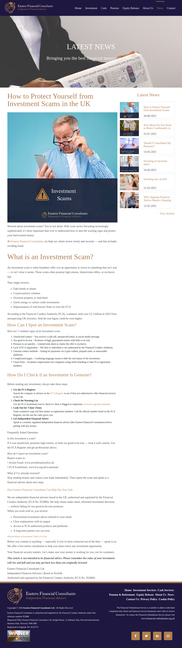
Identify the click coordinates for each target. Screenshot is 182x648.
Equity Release (131, 8)
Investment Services (144, 590)
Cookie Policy (167, 599)
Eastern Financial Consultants (27, 241)
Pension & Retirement (122, 594)
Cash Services (166, 590)
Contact (171, 8)
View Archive (167, 213)
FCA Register (57, 393)
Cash (104, 8)
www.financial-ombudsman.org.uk (158, 618)
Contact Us (132, 599)
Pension (114, 8)
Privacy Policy (149, 599)
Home (78, 8)
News (160, 8)
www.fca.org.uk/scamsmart (97, 404)
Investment (91, 8)
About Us (148, 8)
